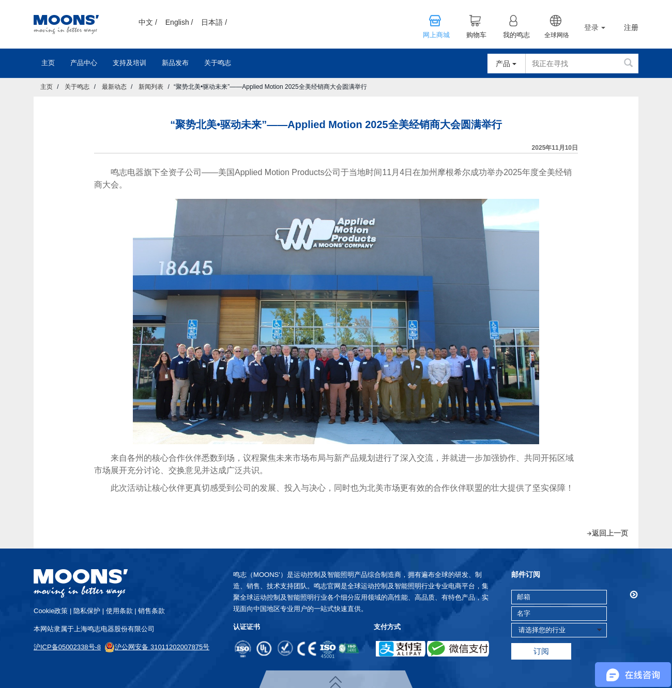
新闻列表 (151, 86)
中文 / (148, 22)
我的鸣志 (516, 35)
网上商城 (436, 35)
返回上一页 (610, 533)
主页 (48, 63)
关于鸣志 (217, 63)
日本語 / (214, 22)
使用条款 (119, 611)
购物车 (476, 35)
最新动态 (114, 86)
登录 (594, 27)
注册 (631, 28)
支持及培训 (129, 63)
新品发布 (175, 63)
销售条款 (151, 611)
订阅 (541, 651)
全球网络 (556, 35)
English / (179, 22)
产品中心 (83, 63)
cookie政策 (51, 611)
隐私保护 (86, 611)
